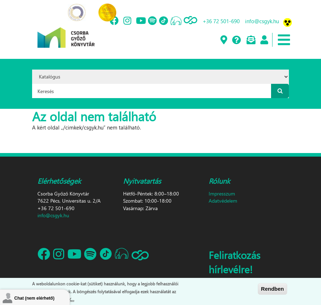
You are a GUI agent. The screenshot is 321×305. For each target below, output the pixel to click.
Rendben (272, 289)
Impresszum (222, 193)
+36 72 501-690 (221, 21)
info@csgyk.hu (262, 21)
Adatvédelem (223, 200)
